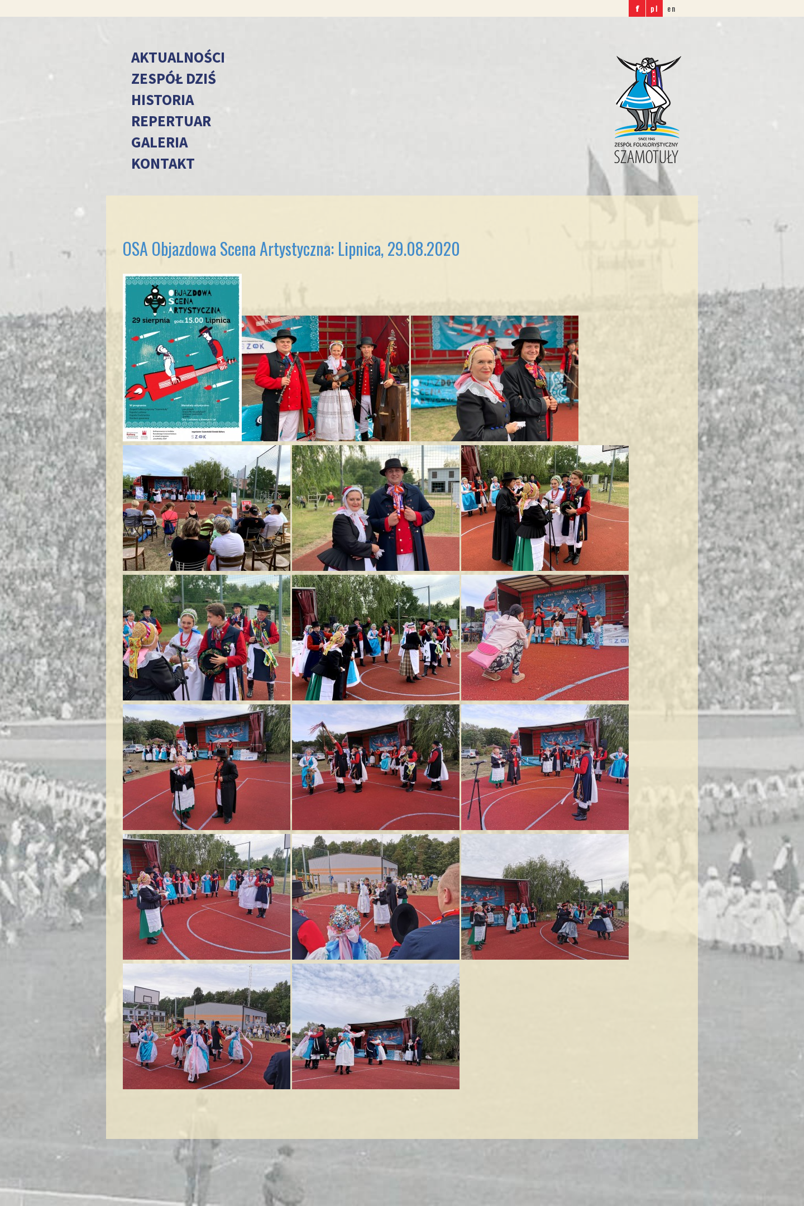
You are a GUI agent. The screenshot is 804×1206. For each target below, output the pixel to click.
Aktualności (178, 56)
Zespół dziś (173, 78)
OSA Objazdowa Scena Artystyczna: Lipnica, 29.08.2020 (291, 248)
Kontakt (163, 163)
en (671, 8)
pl (654, 8)
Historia (162, 99)
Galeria (159, 141)
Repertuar (171, 120)
